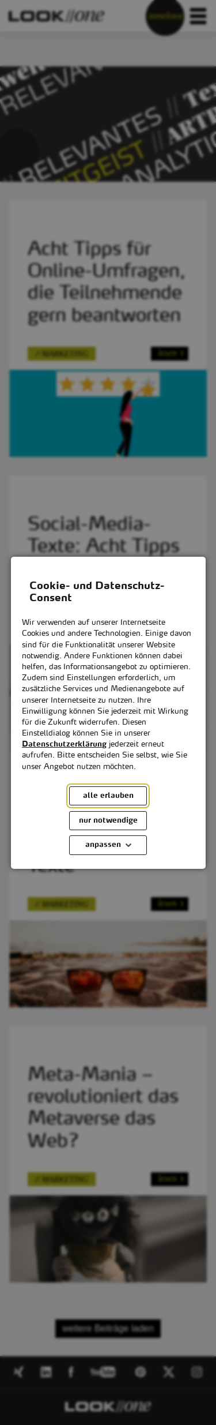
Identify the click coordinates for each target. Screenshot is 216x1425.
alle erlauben (108, 796)
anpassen (103, 845)
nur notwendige (108, 820)
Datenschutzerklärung (64, 744)
